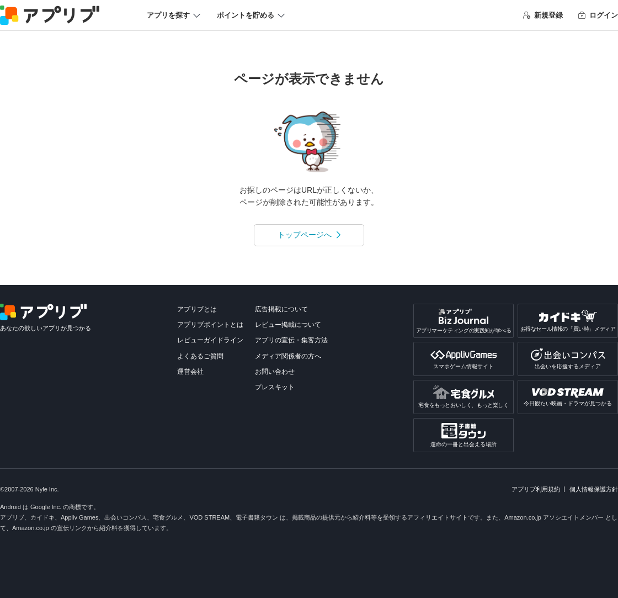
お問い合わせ (275, 371)
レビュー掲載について (288, 325)
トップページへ (305, 234)
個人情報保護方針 (593, 489)
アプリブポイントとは (210, 325)
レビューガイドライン (210, 340)
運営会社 (190, 371)
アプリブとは (197, 309)
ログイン (598, 15)
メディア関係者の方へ (288, 356)
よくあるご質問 (200, 356)
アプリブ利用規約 (536, 489)
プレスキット (275, 387)
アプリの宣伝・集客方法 (291, 340)
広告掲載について (281, 309)
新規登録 (543, 15)
